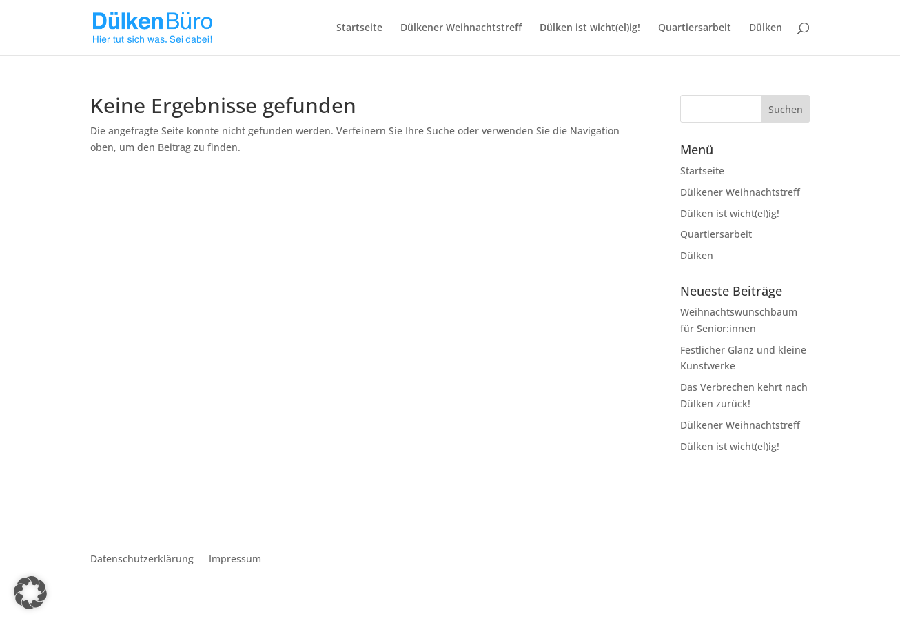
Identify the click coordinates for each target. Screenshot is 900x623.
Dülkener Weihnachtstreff (461, 28)
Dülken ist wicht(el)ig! (590, 28)
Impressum (235, 559)
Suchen (785, 109)
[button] (30, 592)
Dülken (765, 28)
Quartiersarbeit (694, 28)
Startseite (359, 28)
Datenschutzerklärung (142, 559)
